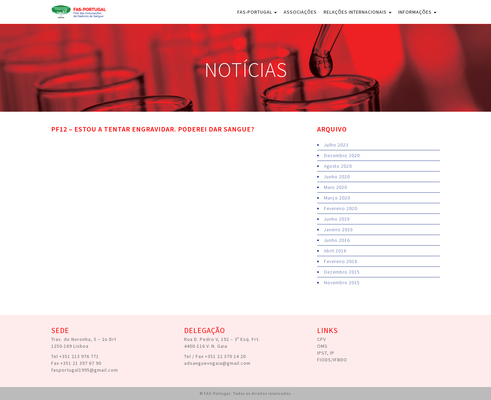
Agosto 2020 (338, 166)
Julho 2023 (336, 145)
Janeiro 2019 (338, 229)
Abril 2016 (335, 251)
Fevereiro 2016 (340, 261)
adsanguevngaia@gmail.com (217, 363)
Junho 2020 (337, 177)
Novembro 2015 (342, 282)
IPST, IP (325, 353)
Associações (300, 12)
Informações (417, 12)
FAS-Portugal (257, 12)
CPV (321, 339)
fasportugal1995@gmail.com (84, 370)
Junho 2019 (337, 219)
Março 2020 (337, 198)
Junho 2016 (337, 240)
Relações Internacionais (357, 12)
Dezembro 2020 (342, 155)
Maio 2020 (335, 187)
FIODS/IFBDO (332, 360)
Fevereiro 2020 (340, 208)
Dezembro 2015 (342, 272)
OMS (322, 346)
